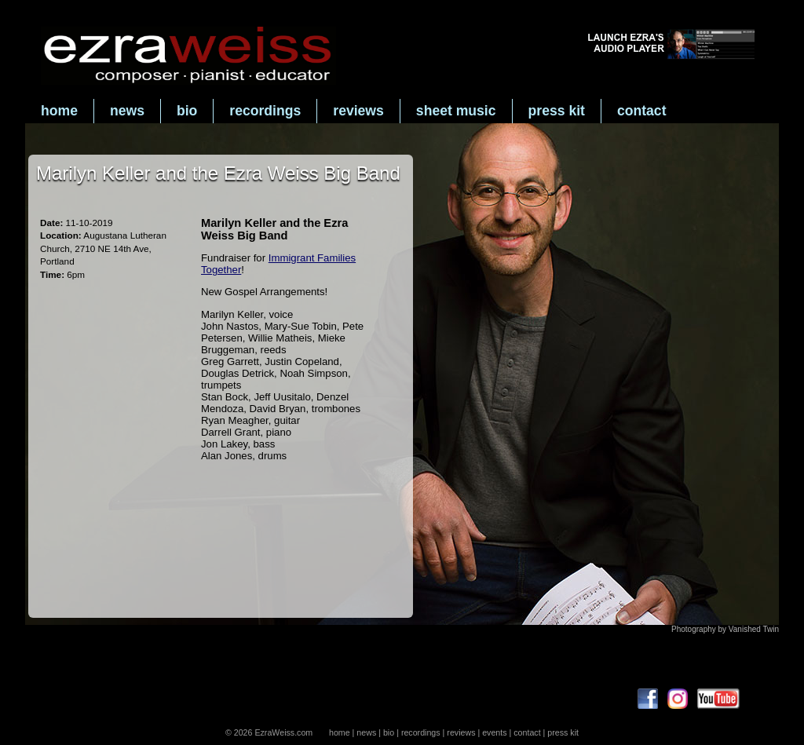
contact (642, 111)
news (127, 111)
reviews (358, 111)
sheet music (456, 111)
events (494, 732)
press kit (556, 111)
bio (187, 111)
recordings (265, 111)
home (59, 111)
